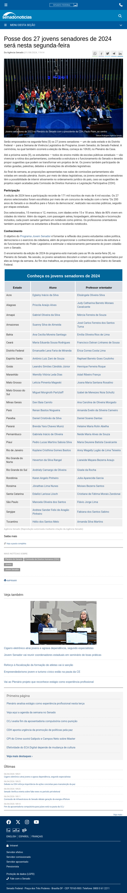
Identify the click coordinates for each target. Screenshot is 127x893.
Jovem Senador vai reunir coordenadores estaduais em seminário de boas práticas (52, 655)
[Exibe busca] (120, 16)
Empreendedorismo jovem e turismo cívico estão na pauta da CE (42, 671)
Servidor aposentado (17, 861)
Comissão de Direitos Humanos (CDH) (42, 559)
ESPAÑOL (24, 836)
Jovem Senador (12, 569)
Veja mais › (118, 815)
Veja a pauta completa (16, 543)
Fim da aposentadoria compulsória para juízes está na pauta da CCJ (34, 807)
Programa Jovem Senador (35, 236)
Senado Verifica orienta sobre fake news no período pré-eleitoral (32, 792)
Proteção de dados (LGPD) (20, 874)
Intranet (12, 845)
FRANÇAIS (37, 836)
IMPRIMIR (10, 580)
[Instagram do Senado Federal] (27, 822)
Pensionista (12, 866)
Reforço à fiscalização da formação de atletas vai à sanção (38, 665)
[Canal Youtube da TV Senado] (35, 822)
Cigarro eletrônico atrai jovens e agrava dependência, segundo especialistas (49, 648)
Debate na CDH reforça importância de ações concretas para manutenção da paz (39, 784)
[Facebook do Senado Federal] (9, 822)
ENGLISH (11, 836)
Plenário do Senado (13, 559)
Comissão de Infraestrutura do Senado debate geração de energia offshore (37, 799)
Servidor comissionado (18, 857)
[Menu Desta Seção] (63, 25)
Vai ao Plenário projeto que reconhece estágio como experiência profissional (49, 681)
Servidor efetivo (14, 852)
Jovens (8, 564)
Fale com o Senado (18, 878)
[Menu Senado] (6, 5)
